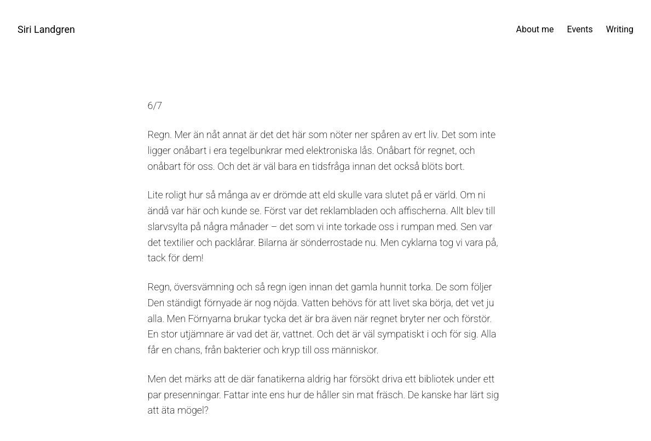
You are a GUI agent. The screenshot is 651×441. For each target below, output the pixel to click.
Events (580, 29)
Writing (619, 29)
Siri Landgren (46, 29)
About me (535, 29)
